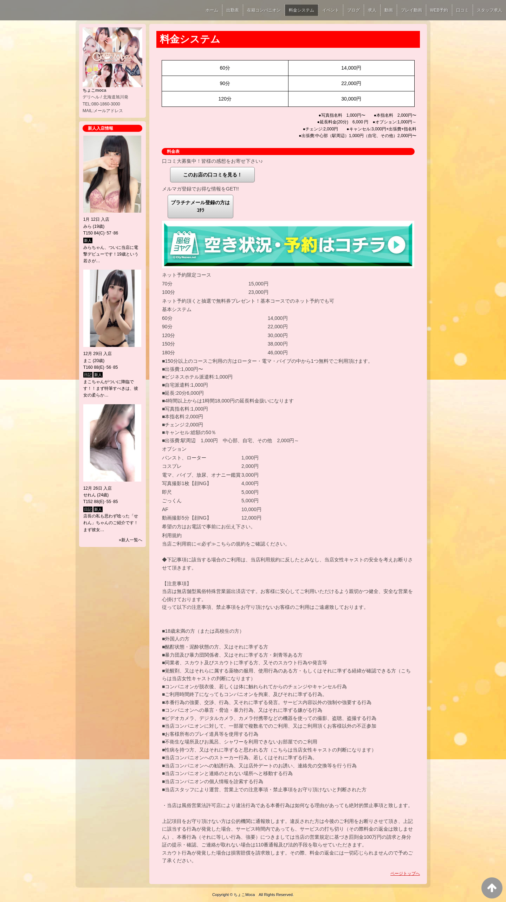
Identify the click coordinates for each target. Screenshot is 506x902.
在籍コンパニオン (264, 10)
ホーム (212, 10)
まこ (87, 360)
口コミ (462, 10)
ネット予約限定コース (186, 275)
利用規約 (172, 535)
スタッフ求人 (489, 10)
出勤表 (232, 10)
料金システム (301, 10)
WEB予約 (439, 10)
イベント (330, 10)
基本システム (177, 309)
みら (87, 226)
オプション (174, 449)
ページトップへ (405, 873)
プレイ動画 (411, 10)
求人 (372, 10)
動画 (388, 10)
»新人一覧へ (130, 539)
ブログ (353, 10)
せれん (89, 494)
